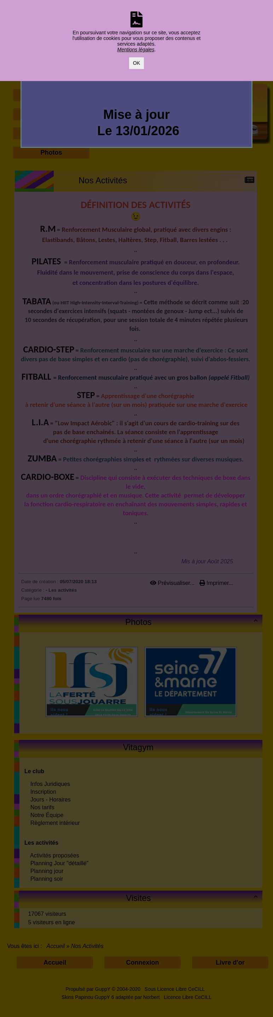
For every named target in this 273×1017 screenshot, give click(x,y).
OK (136, 63)
